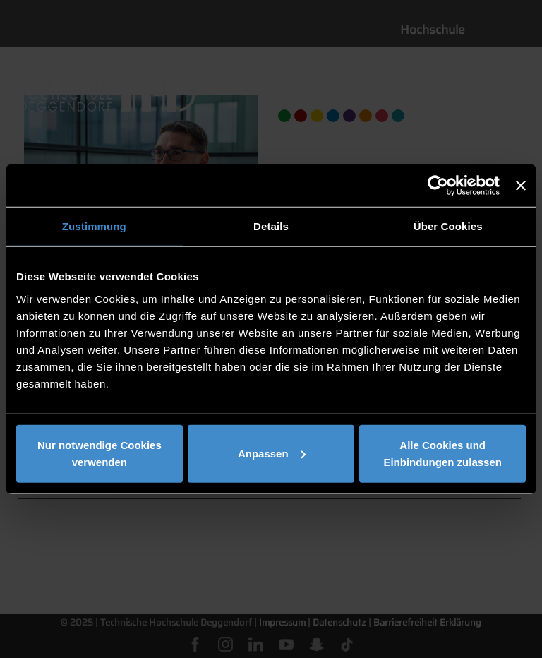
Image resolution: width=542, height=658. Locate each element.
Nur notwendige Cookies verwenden (99, 452)
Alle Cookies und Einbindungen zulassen (442, 452)
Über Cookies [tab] (448, 226)
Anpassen (272, 453)
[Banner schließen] (521, 186)
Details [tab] (271, 226)
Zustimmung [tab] (94, 226)
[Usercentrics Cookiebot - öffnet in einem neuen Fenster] (438, 185)
